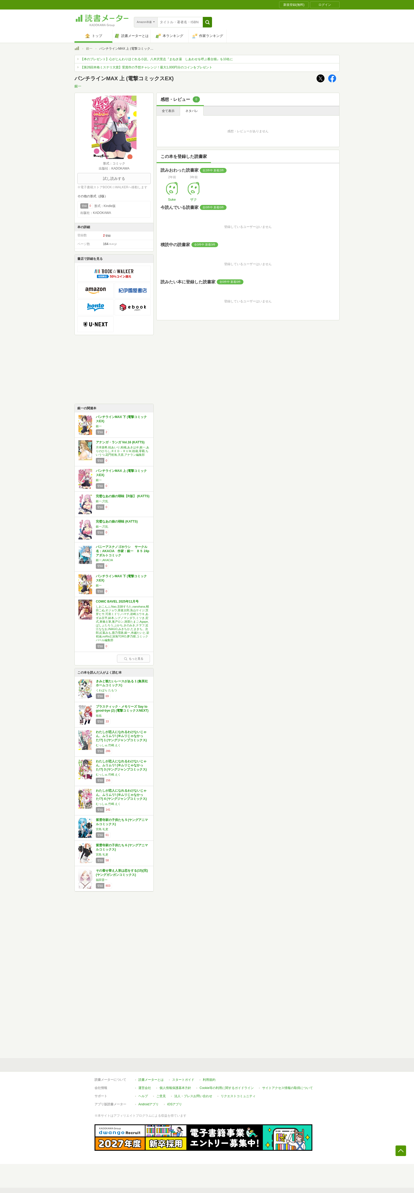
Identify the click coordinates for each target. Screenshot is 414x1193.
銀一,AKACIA (104, 560)
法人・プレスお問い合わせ (193, 1096)
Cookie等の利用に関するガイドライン (227, 1087)
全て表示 (168, 111)
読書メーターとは (151, 1079)
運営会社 (144, 1087)
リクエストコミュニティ (238, 1096)
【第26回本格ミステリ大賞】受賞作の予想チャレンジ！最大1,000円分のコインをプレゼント (146, 67)
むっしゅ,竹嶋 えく (108, 745)
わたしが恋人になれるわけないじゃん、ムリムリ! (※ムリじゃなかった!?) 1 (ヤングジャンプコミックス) (121, 736)
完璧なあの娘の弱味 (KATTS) (117, 521)
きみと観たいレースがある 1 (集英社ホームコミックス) (122, 683)
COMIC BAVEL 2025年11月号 (117, 601)
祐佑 (99, 715)
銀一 (89, 48)
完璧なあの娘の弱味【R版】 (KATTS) (122, 496)
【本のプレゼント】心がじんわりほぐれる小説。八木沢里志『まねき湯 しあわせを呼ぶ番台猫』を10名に (157, 59)
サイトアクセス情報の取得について (287, 1087)
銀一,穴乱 (102, 501)
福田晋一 (101, 879)
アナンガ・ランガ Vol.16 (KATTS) (120, 442)
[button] (207, 22)
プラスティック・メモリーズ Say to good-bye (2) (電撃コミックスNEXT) (122, 709)
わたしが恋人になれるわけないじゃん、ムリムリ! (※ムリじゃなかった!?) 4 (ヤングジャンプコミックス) (121, 795)
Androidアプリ (148, 1104)
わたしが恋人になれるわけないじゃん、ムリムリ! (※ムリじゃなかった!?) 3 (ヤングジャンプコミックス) (121, 765)
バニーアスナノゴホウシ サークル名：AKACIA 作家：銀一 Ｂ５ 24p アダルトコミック (124, 551)
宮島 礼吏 (102, 829)
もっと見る (133, 658)
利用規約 (209, 1079)
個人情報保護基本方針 (175, 1087)
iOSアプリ (174, 1104)
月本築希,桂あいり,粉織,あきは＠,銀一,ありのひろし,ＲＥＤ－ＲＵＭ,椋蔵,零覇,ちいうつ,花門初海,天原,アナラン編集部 (122, 451)
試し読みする (114, 178)
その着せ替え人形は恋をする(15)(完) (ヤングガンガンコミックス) (122, 873)
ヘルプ (143, 1096)
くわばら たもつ (106, 690)
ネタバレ (191, 111)
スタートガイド (183, 1079)
